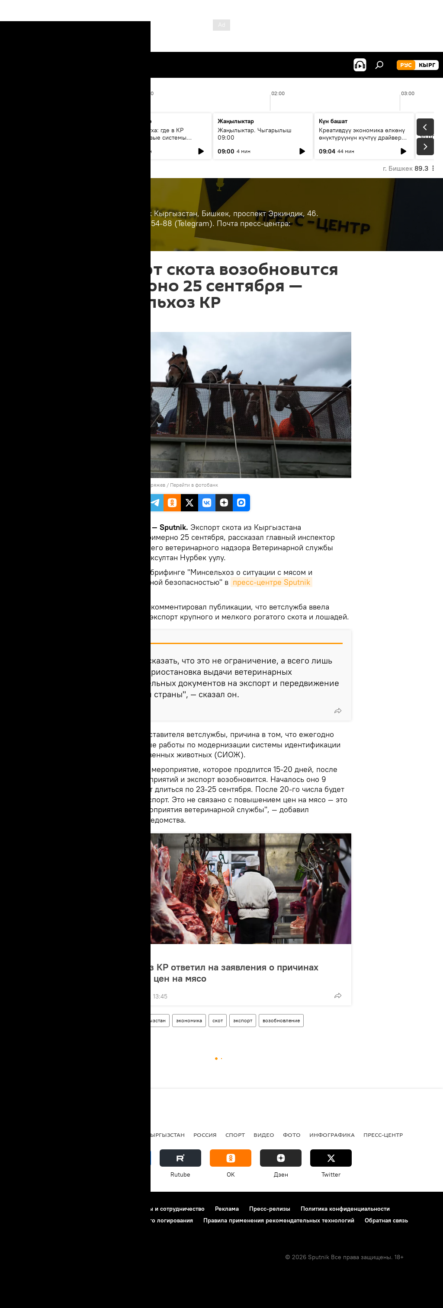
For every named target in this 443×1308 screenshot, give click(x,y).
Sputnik (106, 485)
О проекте (23, 1208)
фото (292, 1135)
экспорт (242, 1020)
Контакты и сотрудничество (166, 1208)
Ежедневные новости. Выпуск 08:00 (57, 133)
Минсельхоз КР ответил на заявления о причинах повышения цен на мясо (209, 972)
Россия (205, 1135)
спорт (235, 1135)
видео (264, 1135)
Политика (73, 1135)
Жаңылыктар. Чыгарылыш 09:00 (255, 133)
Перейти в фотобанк (194, 485)
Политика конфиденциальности (345, 1208)
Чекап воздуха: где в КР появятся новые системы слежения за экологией (151, 137)
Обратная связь (386, 1220)
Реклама (227, 1208)
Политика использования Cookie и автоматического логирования (101, 1220)
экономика (189, 1020)
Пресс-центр (124, 953)
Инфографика (332, 1135)
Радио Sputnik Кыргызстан (141, 1135)
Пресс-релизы (269, 1208)
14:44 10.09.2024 (115, 321)
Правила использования (82, 1208)
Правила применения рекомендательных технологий (278, 1220)
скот (217, 1020)
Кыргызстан (151, 1020)
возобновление (281, 1020)
